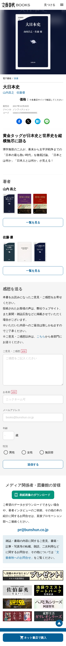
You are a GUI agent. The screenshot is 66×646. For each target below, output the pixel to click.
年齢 (5, 428)
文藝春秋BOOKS (15, 5)
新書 (16, 78)
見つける (49, 4)
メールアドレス (11, 410)
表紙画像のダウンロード (34, 494)
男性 (12, 452)
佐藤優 (21, 92)
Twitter (28, 121)
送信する (33, 464)
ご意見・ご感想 (11, 351)
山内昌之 (8, 92)
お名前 (6, 391)
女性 (30, 452)
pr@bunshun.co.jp (33, 529)
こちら (41, 336)
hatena (37, 121)
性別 (5, 446)
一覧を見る (33, 222)
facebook (19, 121)
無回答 (49, 452)
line (47, 121)
